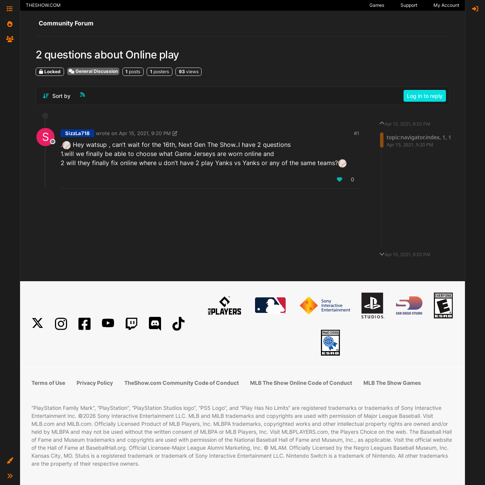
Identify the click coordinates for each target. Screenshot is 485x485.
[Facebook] (84, 324)
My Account (446, 5)
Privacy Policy (95, 382)
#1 (356, 133)
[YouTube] (108, 324)
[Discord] (155, 324)
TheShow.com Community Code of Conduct (181, 382)
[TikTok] (178, 324)
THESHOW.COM (43, 5)
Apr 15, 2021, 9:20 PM (145, 133)
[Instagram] (61, 324)
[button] (10, 461)
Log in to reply (425, 96)
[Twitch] (131, 324)
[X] (37, 324)
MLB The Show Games (392, 382)
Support (409, 5)
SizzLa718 (77, 133)
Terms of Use (48, 382)
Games (376, 5)
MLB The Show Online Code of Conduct (301, 382)
